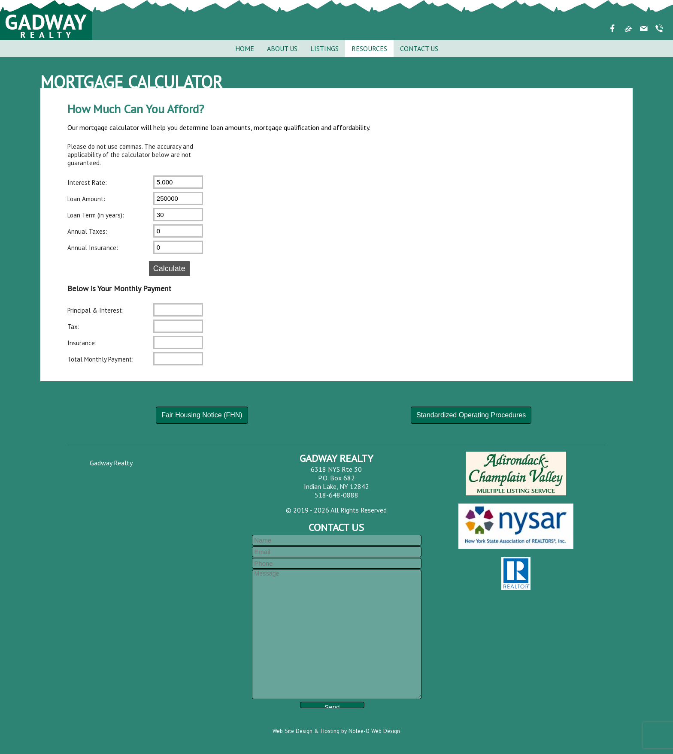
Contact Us (419, 48)
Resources (369, 48)
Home (244, 48)
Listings (324, 48)
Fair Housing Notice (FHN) (201, 415)
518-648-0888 (336, 495)
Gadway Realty (111, 462)
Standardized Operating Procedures (471, 415)
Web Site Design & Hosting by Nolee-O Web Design (336, 731)
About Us (282, 48)
